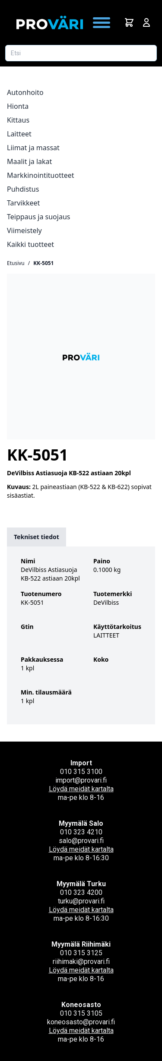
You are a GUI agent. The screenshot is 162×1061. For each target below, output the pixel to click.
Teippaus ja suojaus (38, 216)
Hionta (18, 106)
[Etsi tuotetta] (81, 53)
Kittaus (18, 120)
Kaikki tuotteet (30, 244)
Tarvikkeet (23, 203)
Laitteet (19, 134)
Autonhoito (25, 92)
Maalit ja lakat (29, 161)
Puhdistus (23, 189)
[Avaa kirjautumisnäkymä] (146, 22)
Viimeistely (24, 230)
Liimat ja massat (33, 147)
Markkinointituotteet (40, 175)
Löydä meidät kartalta (81, 789)
